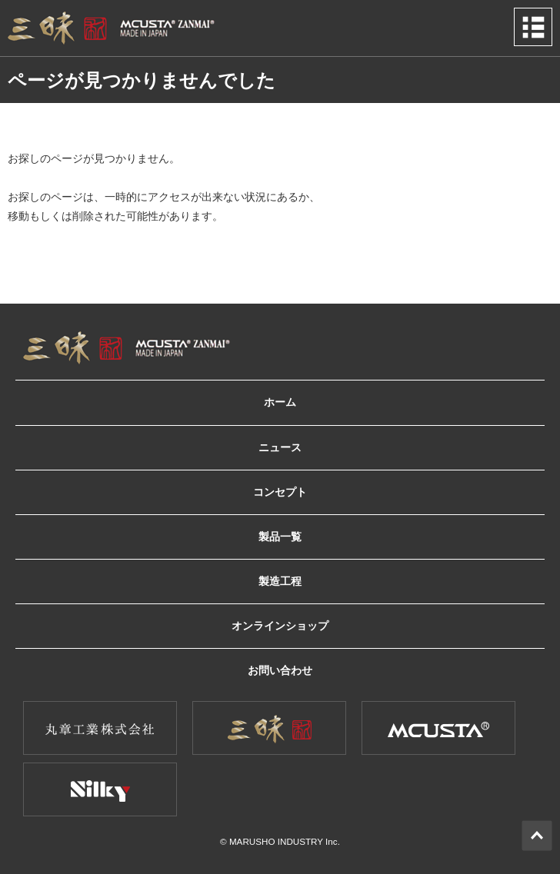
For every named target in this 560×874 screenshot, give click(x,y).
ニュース (280, 448)
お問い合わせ (280, 670)
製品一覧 (280, 537)
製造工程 (280, 581)
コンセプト (280, 492)
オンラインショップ (280, 626)
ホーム (280, 402)
